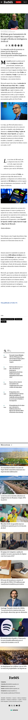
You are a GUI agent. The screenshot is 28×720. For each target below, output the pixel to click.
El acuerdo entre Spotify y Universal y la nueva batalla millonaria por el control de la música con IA (13, 640)
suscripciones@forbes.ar (12, 690)
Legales (20, 699)
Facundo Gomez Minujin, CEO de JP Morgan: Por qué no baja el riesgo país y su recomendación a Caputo (16, 359)
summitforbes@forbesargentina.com (11, 688)
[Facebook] (9, 706)
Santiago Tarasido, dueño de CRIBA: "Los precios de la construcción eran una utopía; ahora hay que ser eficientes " (14, 611)
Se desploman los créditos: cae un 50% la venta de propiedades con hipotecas (14, 667)
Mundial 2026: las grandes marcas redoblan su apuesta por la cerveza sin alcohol (13, 526)
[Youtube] (17, 706)
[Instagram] (14, 706)
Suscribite (18, 2)
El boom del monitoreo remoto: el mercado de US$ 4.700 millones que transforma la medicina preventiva (13, 582)
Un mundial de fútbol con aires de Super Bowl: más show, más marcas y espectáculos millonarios (13, 470)
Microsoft (18, 319)
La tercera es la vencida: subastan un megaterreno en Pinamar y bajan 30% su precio (13, 498)
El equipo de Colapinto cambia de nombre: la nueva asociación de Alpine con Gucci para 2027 (13, 554)
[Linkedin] (19, 706)
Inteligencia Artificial (7, 319)
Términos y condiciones (12, 699)
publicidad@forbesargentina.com (12, 684)
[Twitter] (12, 706)
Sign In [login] (25, 2)
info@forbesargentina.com (10, 686)
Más (15, 351)
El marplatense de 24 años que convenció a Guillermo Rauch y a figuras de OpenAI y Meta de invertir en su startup (16, 409)
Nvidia (3, 321)
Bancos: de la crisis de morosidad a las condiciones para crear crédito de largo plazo (16, 384)
